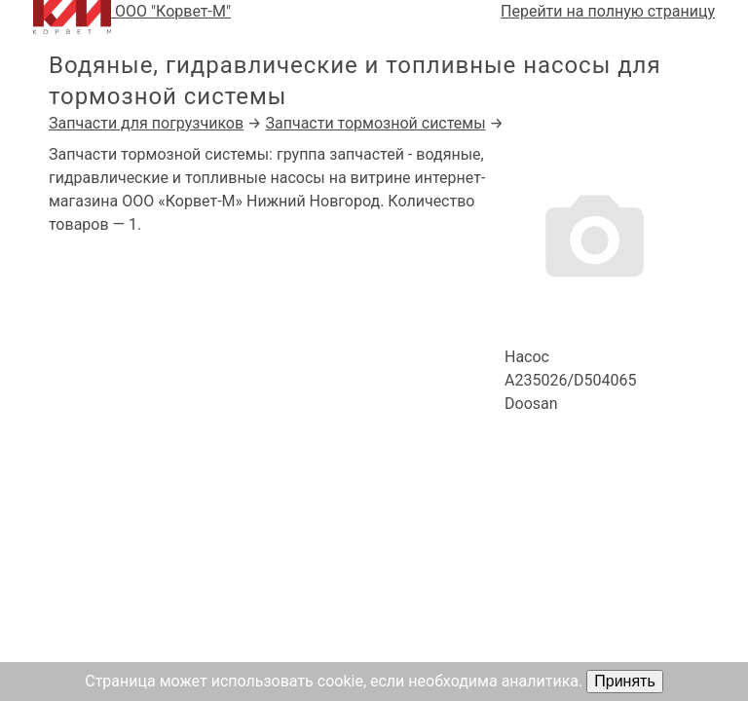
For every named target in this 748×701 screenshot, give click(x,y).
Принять (624, 681)
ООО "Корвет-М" (132, 17)
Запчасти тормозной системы (375, 123)
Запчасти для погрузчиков (146, 123)
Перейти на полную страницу (608, 11)
